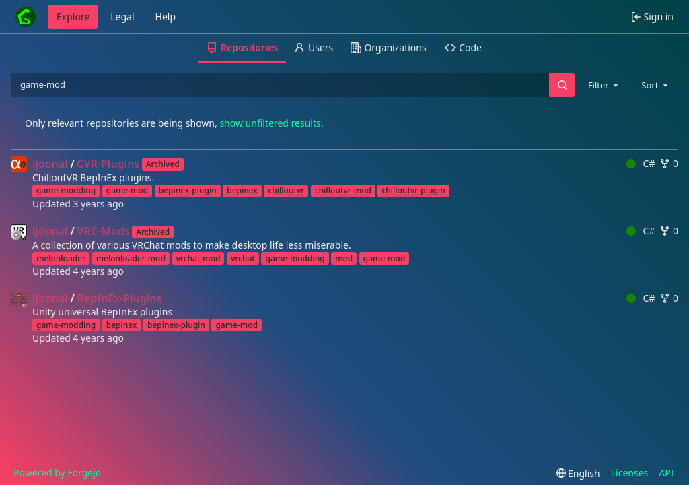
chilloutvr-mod (343, 190)
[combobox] (604, 85)
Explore (73, 16)
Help (165, 16)
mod (344, 258)
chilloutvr (286, 190)
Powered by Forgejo (57, 472)
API (666, 472)
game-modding (66, 190)
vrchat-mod (198, 258)
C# (640, 163)
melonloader (60, 258)
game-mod (127, 190)
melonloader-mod (131, 258)
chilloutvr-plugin (413, 190)
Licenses (630, 472)
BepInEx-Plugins (119, 298)
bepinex (242, 190)
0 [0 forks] (668, 163)
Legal (122, 16)
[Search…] (562, 85)
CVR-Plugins (108, 163)
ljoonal (50, 163)
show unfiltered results (269, 123)
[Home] (25, 17)
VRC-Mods (103, 231)
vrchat (243, 258)
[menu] (578, 473)
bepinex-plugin (188, 190)
